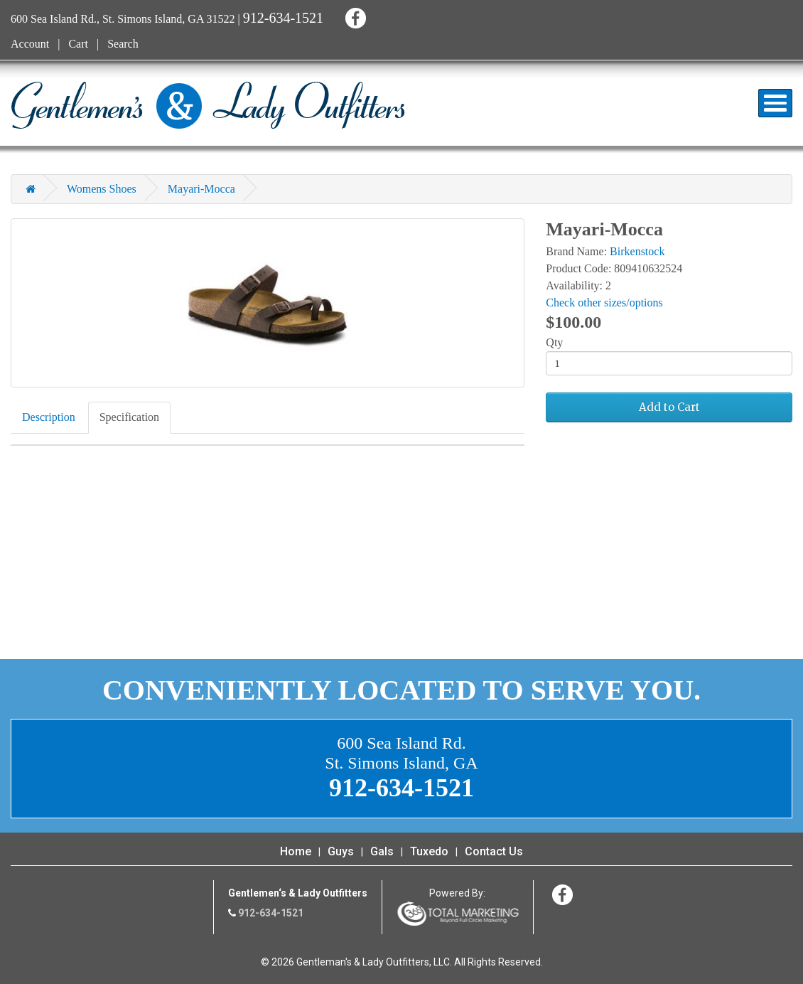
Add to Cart (669, 407)
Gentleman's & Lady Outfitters (208, 105)
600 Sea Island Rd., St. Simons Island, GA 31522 (123, 19)
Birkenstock (637, 251)
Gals (382, 851)
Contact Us (494, 851)
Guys (341, 851)
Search (123, 44)
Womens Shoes (101, 189)
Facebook (353, 16)
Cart (78, 44)
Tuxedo (429, 851)
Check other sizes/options (604, 302)
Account (30, 44)
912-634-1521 (283, 18)
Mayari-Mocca (201, 189)
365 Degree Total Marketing (458, 913)
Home (295, 851)
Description (48, 417)
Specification (129, 417)
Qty (554, 342)
